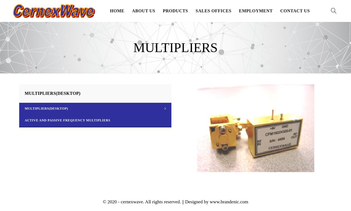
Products (175, 10)
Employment (256, 10)
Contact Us (295, 10)
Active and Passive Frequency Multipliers (67, 120)
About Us (143, 10)
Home (117, 10)
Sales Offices (213, 10)
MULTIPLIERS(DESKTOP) (46, 108)
